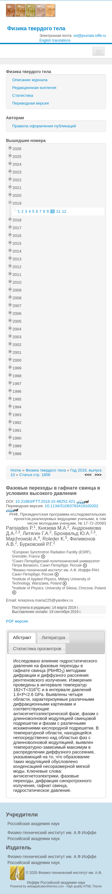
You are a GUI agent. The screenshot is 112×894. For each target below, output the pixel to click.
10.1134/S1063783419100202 (52, 508)
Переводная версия (30, 103)
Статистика (22, 95)
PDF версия (17, 621)
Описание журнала (29, 80)
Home (15, 470)
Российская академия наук (33, 823)
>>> (98, 474)
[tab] (22, 637)
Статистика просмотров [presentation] (37, 648)
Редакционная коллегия (34, 87)
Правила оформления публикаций (44, 126)
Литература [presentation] (53, 637)
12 (64, 211)
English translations (54, 40)
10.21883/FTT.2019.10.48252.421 (52, 501)
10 (52, 211)
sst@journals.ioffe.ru (89, 36)
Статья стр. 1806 (34, 474)
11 (58, 211)
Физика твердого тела (36, 28)
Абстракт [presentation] (22, 637)
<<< (88, 474)
